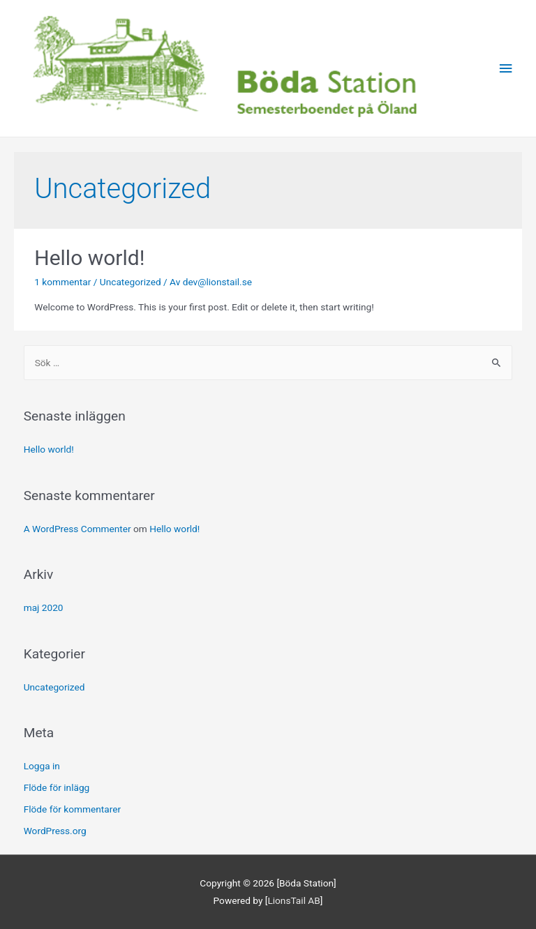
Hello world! (89, 258)
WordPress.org (55, 830)
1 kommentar (62, 281)
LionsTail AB (293, 900)
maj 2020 (44, 607)
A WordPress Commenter (77, 528)
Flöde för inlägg (57, 787)
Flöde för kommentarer (72, 809)
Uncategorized (130, 281)
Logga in (42, 765)
